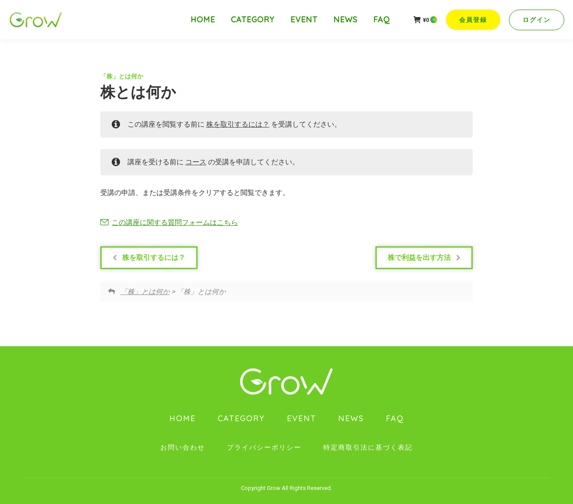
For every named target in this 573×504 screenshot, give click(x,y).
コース (195, 162)
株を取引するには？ (237, 124)
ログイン (537, 20)
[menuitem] (203, 20)
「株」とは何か (121, 76)
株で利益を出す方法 (424, 257)
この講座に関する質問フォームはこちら (175, 222)
